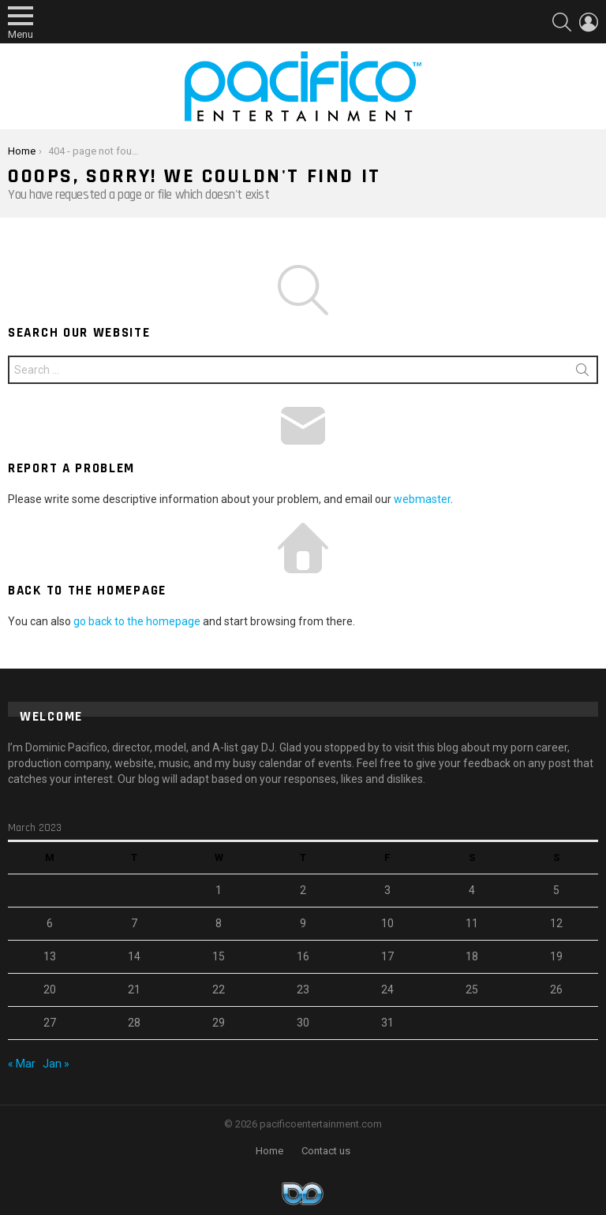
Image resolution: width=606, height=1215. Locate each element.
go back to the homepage (136, 621)
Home (269, 1151)
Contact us (325, 1151)
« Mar (22, 1063)
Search (582, 373)
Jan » (56, 1063)
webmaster (422, 499)
